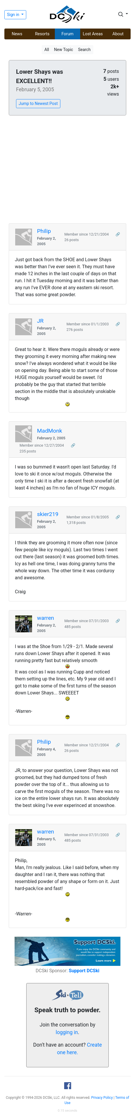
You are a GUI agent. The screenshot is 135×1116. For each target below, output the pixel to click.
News (17, 33)
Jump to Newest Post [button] (38, 103)
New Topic (63, 49)
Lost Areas (93, 33)
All (46, 49)
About (118, 33)
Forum (67, 33)
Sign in (13, 14)
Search (84, 49)
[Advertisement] (67, 170)
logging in (67, 1032)
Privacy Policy (102, 1098)
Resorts (42, 33)
